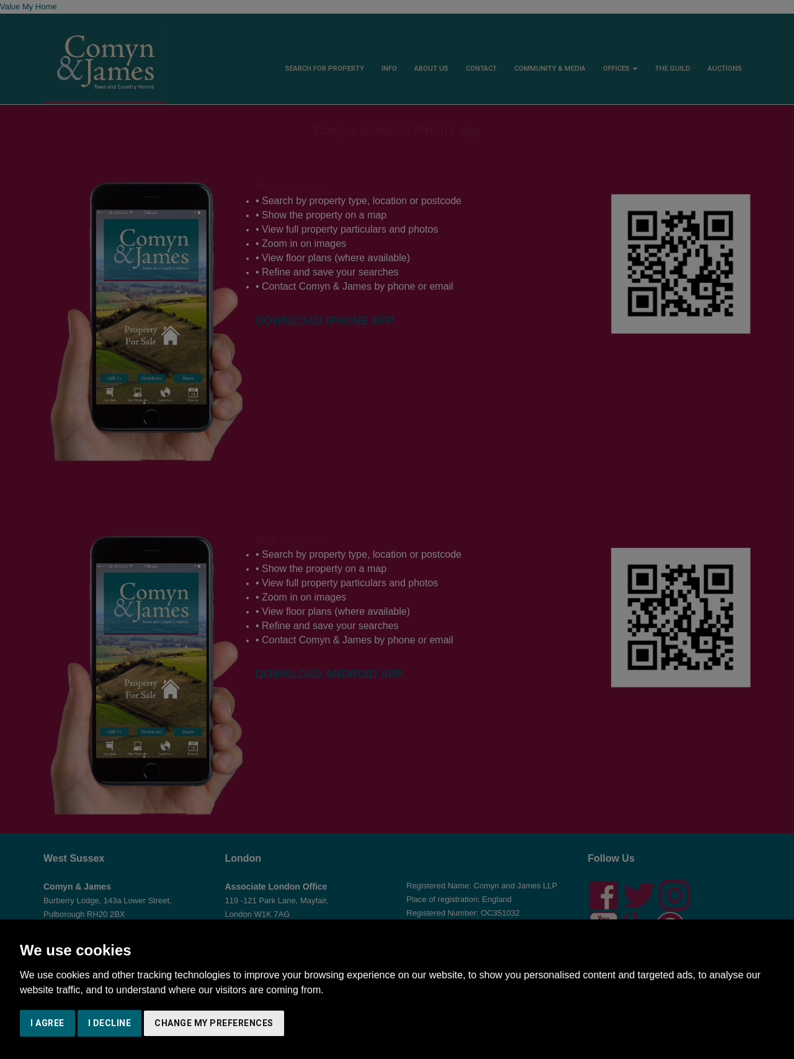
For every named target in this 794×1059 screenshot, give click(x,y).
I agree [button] (47, 1023)
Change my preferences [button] (214, 1023)
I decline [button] (110, 1023)
